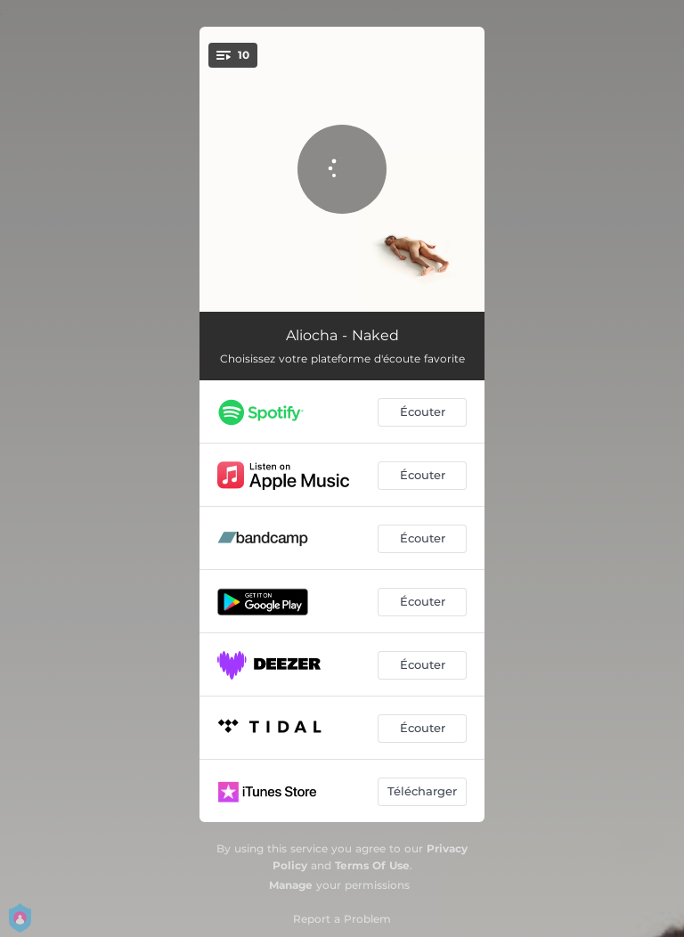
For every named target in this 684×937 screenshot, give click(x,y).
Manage (291, 885)
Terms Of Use (372, 865)
